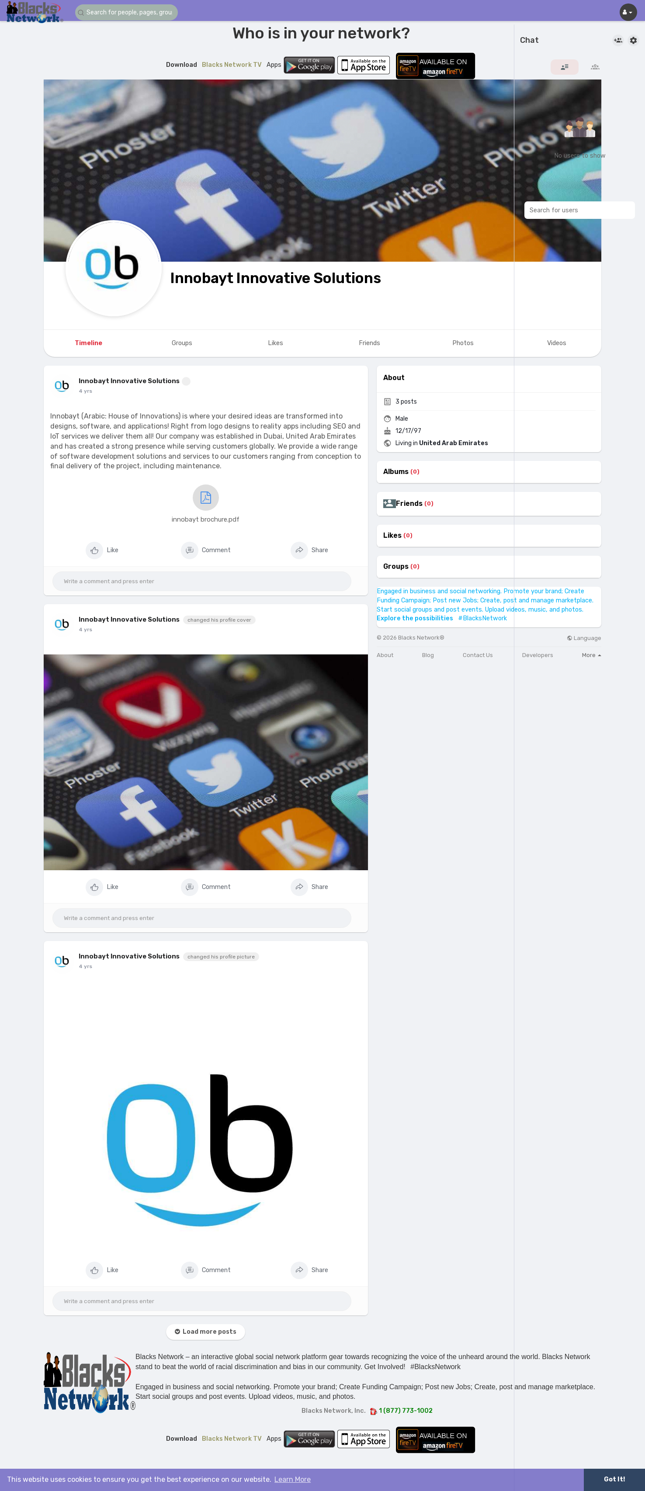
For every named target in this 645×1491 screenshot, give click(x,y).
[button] (127, 12)
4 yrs (85, 391)
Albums (396, 471)
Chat (529, 40)
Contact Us (478, 655)
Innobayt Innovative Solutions (275, 278)
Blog (428, 655)
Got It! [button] (614, 1479)
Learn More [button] (292, 1479)
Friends (409, 503)
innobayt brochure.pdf (205, 503)
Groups (396, 566)
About (385, 655)
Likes (392, 535)
